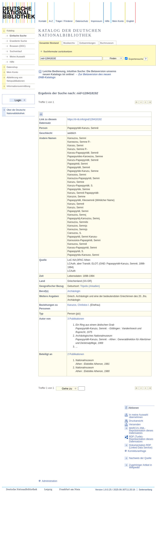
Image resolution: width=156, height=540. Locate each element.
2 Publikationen (75, 354)
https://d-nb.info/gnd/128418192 (84, 119)
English (130, 21)
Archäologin (73, 291)
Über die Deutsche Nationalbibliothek (16, 111)
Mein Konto (118, 21)
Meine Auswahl (17, 56)
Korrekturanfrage (135, 451)
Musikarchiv (69, 43)
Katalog (10, 30)
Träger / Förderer (64, 21)
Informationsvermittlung (18, 86)
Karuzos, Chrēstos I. (78, 305)
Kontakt (42, 21)
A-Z (51, 21)
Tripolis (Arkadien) (90, 286)
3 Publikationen (75, 318)
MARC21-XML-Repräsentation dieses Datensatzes (141, 430)
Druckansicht (136, 420)
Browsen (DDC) (17, 46)
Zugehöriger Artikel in (140, 466)
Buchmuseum (107, 43)
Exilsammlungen (87, 43)
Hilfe (107, 21)
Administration (47, 481)
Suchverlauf (16, 51)
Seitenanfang (145, 489)
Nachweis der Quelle (140, 458)
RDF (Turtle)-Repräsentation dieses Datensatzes (141, 439)
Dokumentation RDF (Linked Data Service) (140, 446)
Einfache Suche (18, 35)
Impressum (96, 21)
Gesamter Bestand (49, 43)
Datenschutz (82, 21)
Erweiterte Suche (18, 41)
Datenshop (12, 67)
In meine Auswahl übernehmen (138, 416)
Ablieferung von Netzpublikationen (16, 79)
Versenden (135, 424)
